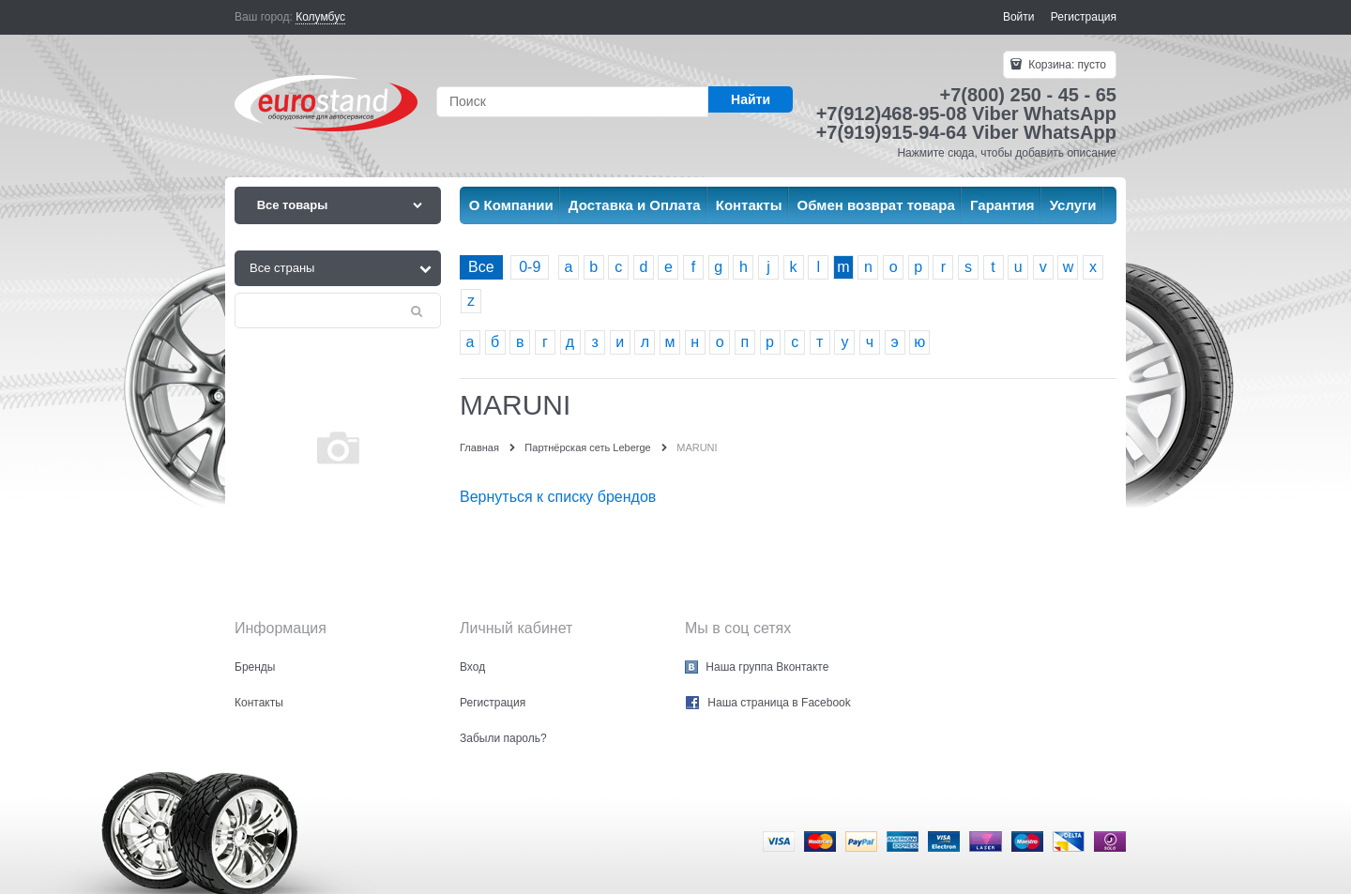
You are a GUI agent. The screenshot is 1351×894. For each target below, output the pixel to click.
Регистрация (1083, 16)
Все (481, 267)
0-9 (529, 267)
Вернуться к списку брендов (558, 497)
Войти (1019, 16)
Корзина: (1065, 64)
